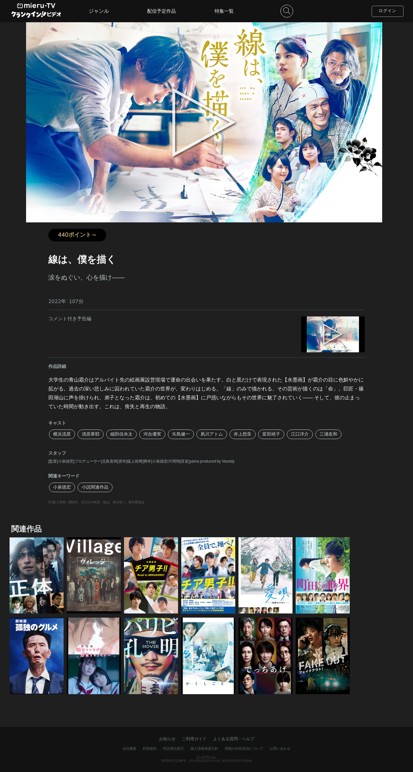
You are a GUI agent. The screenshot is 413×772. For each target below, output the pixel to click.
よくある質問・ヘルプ (233, 739)
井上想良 (242, 434)
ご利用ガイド (194, 739)
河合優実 (152, 434)
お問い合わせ (280, 748)
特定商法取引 (173, 748)
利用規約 (150, 748)
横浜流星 (62, 434)
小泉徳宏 (62, 487)
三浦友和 (328, 434)
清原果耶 (91, 434)
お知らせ (167, 739)
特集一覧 (224, 11)
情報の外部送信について (244, 748)
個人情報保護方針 (204, 748)
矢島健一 (181, 434)
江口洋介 (300, 434)
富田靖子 (271, 434)
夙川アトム (212, 434)
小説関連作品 (95, 487)
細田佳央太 (121, 434)
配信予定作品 (161, 11)
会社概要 (129, 748)
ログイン (387, 11)
